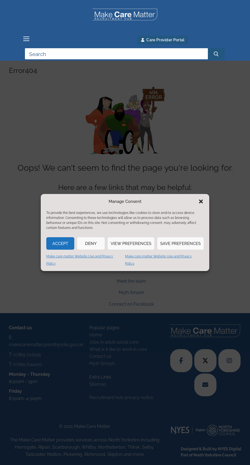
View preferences (131, 243)
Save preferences (180, 243)
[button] (201, 201)
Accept (60, 243)
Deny (91, 243)
